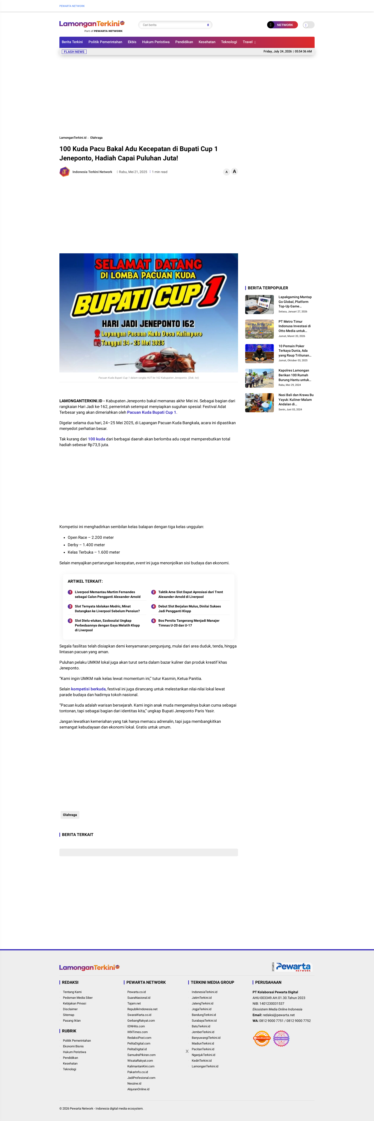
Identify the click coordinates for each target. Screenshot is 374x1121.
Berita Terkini (72, 42)
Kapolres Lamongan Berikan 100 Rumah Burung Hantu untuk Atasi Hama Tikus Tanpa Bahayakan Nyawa (294, 375)
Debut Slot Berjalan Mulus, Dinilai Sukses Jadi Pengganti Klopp (189, 608)
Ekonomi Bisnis (73, 1046)
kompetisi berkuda (88, 689)
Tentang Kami (72, 992)
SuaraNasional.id (138, 997)
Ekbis (132, 42)
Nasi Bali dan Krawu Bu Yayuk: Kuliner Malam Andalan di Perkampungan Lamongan (296, 400)
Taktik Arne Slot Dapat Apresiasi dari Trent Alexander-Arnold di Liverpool (190, 594)
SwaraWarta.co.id (139, 1015)
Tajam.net (134, 1003)
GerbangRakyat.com (141, 1020)
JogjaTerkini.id (201, 1009)
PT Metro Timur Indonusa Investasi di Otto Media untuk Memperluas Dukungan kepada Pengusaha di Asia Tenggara (296, 326)
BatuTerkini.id (201, 1026)
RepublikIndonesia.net (142, 1009)
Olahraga (96, 137)
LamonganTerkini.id (72, 137)
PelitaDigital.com (138, 1043)
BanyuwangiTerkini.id (206, 1037)
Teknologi (229, 42)
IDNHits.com (136, 1026)
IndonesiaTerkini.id (204, 992)
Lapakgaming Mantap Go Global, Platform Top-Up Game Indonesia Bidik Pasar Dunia (295, 302)
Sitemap (68, 1015)
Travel (248, 42)
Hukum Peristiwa (156, 42)
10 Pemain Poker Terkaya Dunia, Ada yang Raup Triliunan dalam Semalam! (294, 351)
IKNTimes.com (137, 1032)
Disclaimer (70, 1009)
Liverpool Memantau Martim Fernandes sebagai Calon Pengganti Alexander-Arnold (107, 594)
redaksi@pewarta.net (279, 1015)
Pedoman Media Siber (78, 997)
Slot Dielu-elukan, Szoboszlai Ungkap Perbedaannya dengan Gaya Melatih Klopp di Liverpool (107, 625)
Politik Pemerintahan (105, 42)
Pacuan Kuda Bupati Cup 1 (151, 412)
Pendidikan (184, 42)
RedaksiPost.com (139, 1037)
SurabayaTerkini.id (204, 1020)
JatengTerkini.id (202, 1003)
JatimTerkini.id (202, 997)
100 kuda (96, 439)
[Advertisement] (187, 94)
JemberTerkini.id (203, 1032)
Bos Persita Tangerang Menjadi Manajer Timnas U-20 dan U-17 (188, 623)
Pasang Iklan (72, 1020)
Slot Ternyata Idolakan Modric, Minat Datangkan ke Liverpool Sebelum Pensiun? (107, 608)
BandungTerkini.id (204, 1015)
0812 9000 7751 (271, 1021)
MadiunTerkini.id (203, 1043)
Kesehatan (207, 42)
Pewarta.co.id (136, 992)
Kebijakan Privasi (74, 1003)
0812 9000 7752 (298, 1021)
